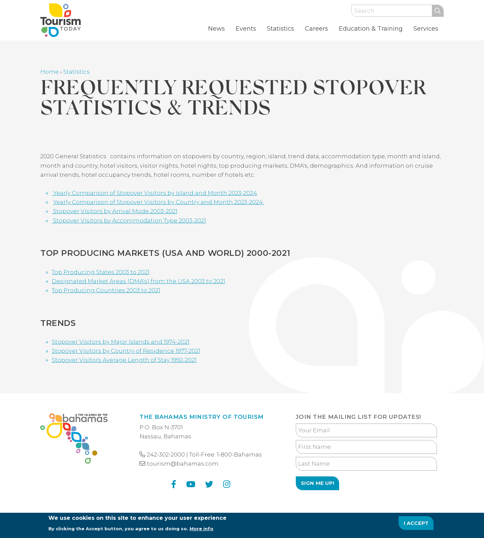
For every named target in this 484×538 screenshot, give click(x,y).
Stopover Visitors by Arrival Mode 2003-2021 (114, 211)
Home (49, 71)
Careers (316, 28)
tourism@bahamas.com (182, 463)
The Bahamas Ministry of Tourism (201, 416)
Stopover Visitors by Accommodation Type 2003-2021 (129, 220)
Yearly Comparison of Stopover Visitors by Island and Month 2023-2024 (154, 193)
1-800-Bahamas (239, 454)
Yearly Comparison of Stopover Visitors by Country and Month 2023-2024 (158, 202)
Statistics (280, 28)
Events (246, 28)
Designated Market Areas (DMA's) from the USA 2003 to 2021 (138, 281)
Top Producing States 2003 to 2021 (101, 272)
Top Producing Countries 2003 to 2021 (106, 290)
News (216, 28)
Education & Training (371, 28)
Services (425, 28)
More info (201, 531)
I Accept (416, 526)
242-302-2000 (166, 454)
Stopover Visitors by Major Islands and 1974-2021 (121, 341)
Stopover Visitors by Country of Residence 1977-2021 (126, 350)
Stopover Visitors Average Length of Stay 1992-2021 (124, 360)
